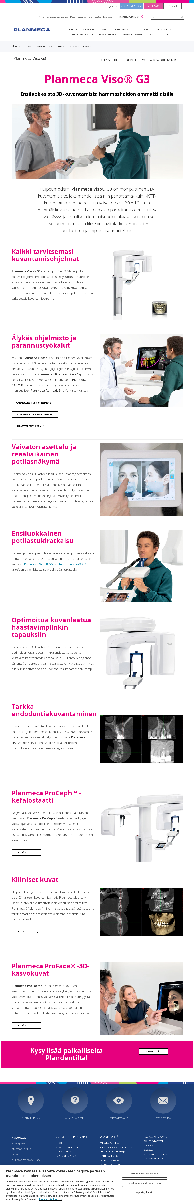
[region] (97, 1184)
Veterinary (153, 6)
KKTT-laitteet (57, 46)
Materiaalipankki (78, 16)
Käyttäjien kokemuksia (81, 29)
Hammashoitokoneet (133, 34)
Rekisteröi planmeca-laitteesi (116, 1147)
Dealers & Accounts (166, 29)
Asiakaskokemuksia (163, 60)
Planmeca (17, 46)
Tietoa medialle (119, 1118)
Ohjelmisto (171, 34)
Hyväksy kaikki (144, 1192)
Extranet (172, 6)
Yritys (41, 16)
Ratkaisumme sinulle (81, 34)
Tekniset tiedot (112, 60)
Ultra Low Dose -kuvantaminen (33, 414)
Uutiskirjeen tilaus (66, 1156)
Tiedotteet (62, 1143)
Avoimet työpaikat (110, 1160)
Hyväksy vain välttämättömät (144, 1183)
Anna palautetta (74, 1118)
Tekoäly (103, 29)
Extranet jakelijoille (111, 1164)
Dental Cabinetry (123, 29)
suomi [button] (113, 7)
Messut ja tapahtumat (68, 1147)
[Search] (182, 17)
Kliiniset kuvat (136, 60)
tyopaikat (143, 29)
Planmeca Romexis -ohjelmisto (33, 402)
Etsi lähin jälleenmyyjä (112, 1151)
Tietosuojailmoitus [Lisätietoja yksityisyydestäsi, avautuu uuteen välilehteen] (51, 1199)
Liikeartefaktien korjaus (30, 426)
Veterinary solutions (156, 1154)
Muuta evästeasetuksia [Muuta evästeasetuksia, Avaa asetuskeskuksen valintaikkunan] (144, 1173)
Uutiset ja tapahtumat (57, 16)
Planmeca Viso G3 (29, 58)
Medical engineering (131, 6)
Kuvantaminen (107, 34)
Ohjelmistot (151, 1145)
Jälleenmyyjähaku (129, 17)
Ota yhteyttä (95, 16)
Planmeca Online (153, 1158)
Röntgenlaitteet (153, 1141)
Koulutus (107, 16)
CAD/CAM (154, 34)
